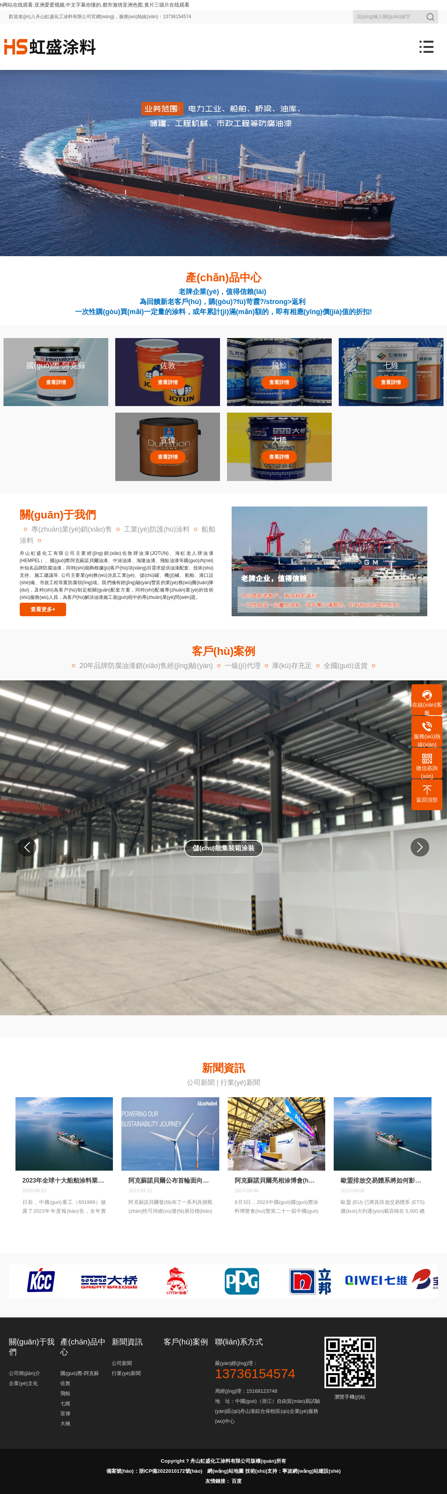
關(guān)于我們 (32, 1347)
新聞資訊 (127, 1342)
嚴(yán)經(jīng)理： (268, 1369)
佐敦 (65, 1383)
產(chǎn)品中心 (83, 1347)
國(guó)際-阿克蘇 (79, 1373)
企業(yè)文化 (23, 1383)
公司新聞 (201, 1082)
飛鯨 (65, 1393)
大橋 (65, 1423)
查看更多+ (43, 609)
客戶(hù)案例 (186, 1342)
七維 (65, 1403)
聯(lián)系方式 (239, 1342)
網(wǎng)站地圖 (225, 1471)
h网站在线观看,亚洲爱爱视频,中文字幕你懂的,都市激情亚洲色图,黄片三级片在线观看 (94, 5)
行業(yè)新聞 (240, 1082)
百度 (237, 1481)
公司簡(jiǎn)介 (24, 1373)
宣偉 (65, 1413)
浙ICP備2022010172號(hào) (171, 1471)
